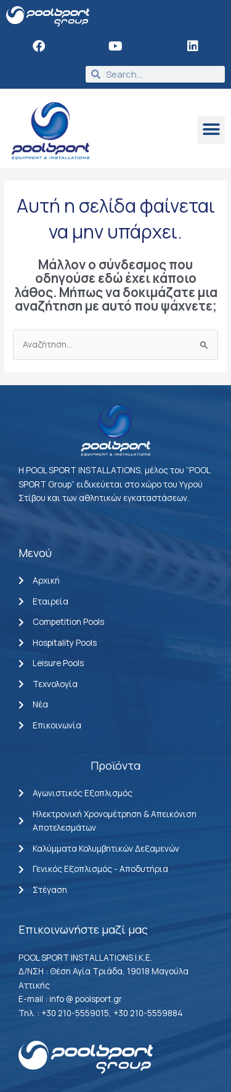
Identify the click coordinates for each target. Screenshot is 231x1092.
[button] (211, 130)
